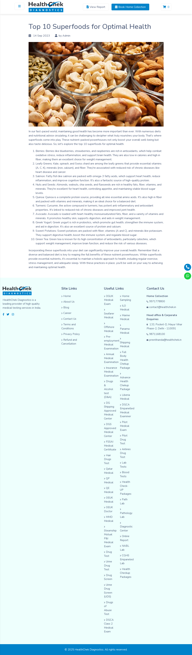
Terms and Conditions (68, 326)
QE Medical (108, 490)
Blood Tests (124, 474)
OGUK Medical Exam (108, 300)
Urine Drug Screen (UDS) (108, 590)
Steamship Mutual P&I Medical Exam (110, 537)
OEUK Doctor (108, 509)
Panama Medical (125, 329)
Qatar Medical (108, 471)
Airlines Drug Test (125, 453)
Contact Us (68, 319)
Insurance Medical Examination (111, 371)
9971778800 (156, 301)
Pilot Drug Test (123, 439)
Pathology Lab (126, 513)
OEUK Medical (108, 499)
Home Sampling (125, 298)
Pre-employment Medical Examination (111, 342)
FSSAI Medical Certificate (110, 445)
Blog (65, 307)
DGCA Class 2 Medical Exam (109, 625)
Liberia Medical (125, 397)
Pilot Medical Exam (124, 426)
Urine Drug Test (108, 565)
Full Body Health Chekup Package (125, 360)
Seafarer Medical (109, 314)
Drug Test (108, 554)
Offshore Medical (109, 328)
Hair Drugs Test (107, 459)
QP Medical (108, 480)
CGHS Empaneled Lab (127, 559)
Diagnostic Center (126, 527)
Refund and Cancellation (69, 342)
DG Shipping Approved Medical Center (110, 410)
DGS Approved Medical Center (110, 430)
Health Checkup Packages (125, 573)
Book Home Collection (130, 7)
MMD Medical (108, 519)
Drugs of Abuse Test (108, 608)
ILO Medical (124, 307)
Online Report (124, 538)
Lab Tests (123, 464)
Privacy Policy (70, 334)
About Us (68, 301)
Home (66, 296)
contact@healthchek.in (161, 307)
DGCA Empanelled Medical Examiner (127, 410)
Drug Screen (108, 577)
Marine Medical (125, 317)
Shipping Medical (125, 343)
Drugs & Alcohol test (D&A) (108, 389)
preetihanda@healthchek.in (164, 340)
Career (66, 313)
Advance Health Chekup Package (125, 382)
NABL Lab (124, 548)
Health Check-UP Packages (125, 488)
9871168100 (156, 334)
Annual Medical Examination (111, 358)
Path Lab (123, 501)
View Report (96, 7)
